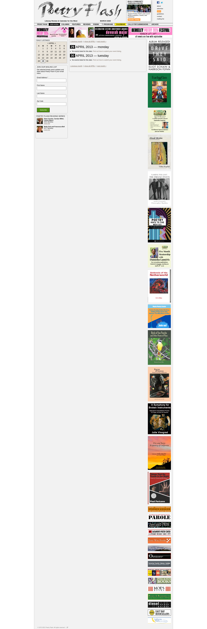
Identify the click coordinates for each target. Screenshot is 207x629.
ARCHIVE (155, 24)
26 (60, 58)
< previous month (76, 41)
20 (64, 55)
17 (51, 55)
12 (60, 52)
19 (60, 55)
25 (56, 58)
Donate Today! (134, 19)
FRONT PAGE (42, 24)
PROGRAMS (107, 24)
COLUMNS (65, 24)
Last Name (40, 93)
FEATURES (76, 24)
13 (64, 52)
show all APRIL (89, 41)
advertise (160, 8)
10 (51, 52)
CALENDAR (120, 24)
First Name (41, 85)
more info (47, 123)
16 (47, 55)
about (159, 6)
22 (43, 58)
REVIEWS (86, 24)
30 (47, 61)
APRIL (51, 43)
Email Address (42, 77)
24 (51, 58)
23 (47, 58)
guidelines (160, 14)
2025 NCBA (54, 24)
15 (43, 55)
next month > (101, 41)
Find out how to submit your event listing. (107, 51)
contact (159, 16)
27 (64, 58)
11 (56, 52)
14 (39, 55)
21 (39, 58)
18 (56, 55)
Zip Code (40, 101)
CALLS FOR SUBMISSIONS (138, 24)
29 (43, 61)
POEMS (96, 24)
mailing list (160, 19)
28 (39, 61)
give (159, 11)
